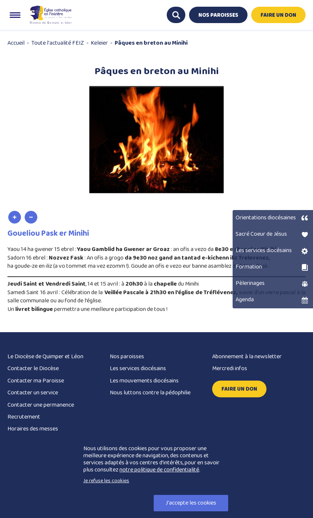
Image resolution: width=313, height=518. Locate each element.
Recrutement (23, 417)
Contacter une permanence (40, 405)
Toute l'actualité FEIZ (57, 43)
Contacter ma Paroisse (35, 380)
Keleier (99, 43)
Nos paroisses (127, 356)
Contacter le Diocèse (33, 368)
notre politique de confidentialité (159, 469)
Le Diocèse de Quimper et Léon (45, 356)
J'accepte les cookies (191, 503)
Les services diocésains (138, 368)
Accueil (16, 43)
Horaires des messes (32, 428)
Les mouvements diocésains (144, 380)
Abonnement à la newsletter (247, 356)
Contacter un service (32, 392)
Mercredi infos (229, 368)
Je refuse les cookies (106, 481)
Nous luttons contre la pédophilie (150, 392)
